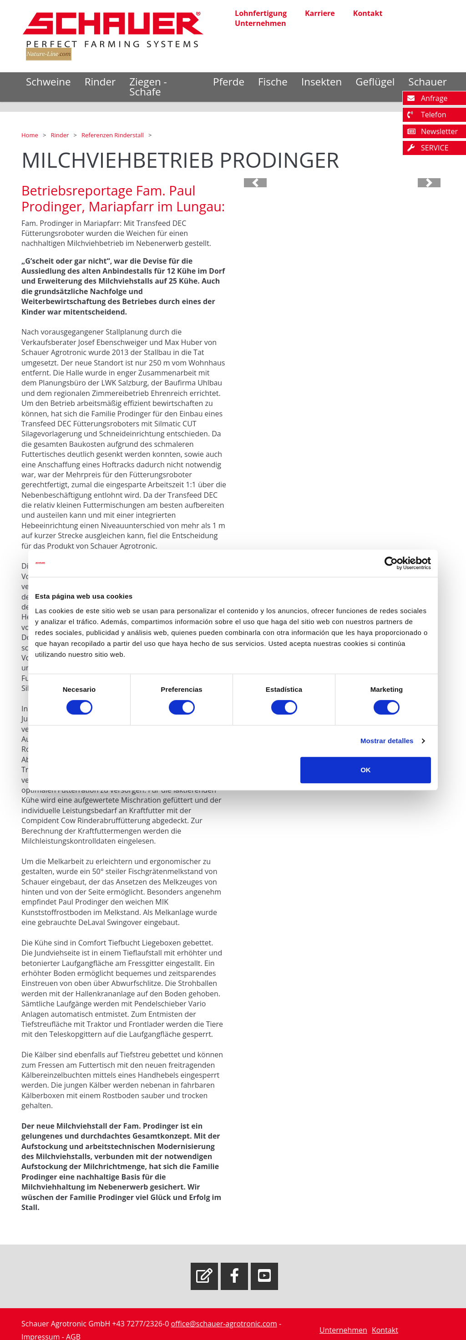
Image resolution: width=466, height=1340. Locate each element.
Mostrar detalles (387, 741)
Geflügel (375, 82)
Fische (273, 82)
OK (365, 770)
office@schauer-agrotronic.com (224, 1324)
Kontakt (368, 13)
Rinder (100, 82)
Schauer (427, 82)
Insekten (321, 82)
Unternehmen (260, 23)
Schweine (48, 82)
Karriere (320, 13)
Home (30, 135)
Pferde (228, 82)
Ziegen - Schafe (148, 87)
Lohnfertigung (261, 13)
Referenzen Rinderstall (113, 135)
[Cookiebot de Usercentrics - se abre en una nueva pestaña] (391, 563)
